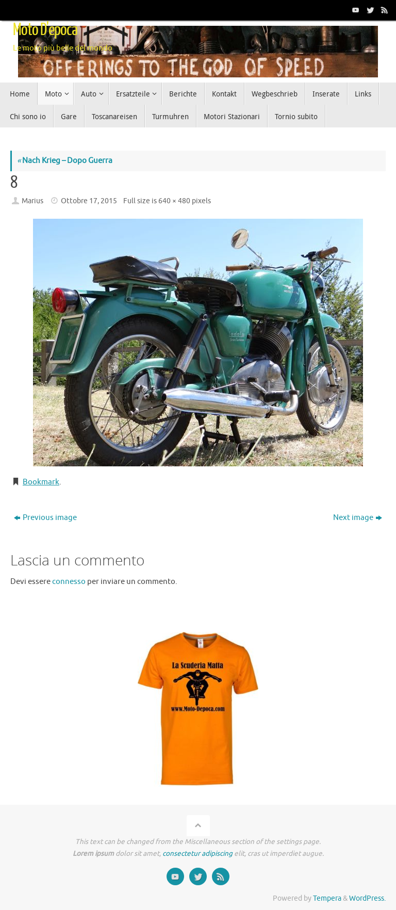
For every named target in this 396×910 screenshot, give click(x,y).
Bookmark (41, 482)
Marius (32, 201)
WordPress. (367, 898)
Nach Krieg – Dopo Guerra (64, 161)
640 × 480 (174, 201)
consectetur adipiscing (197, 853)
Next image (357, 518)
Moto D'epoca (45, 30)
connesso (69, 582)
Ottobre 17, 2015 (89, 201)
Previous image (45, 518)
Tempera (327, 898)
